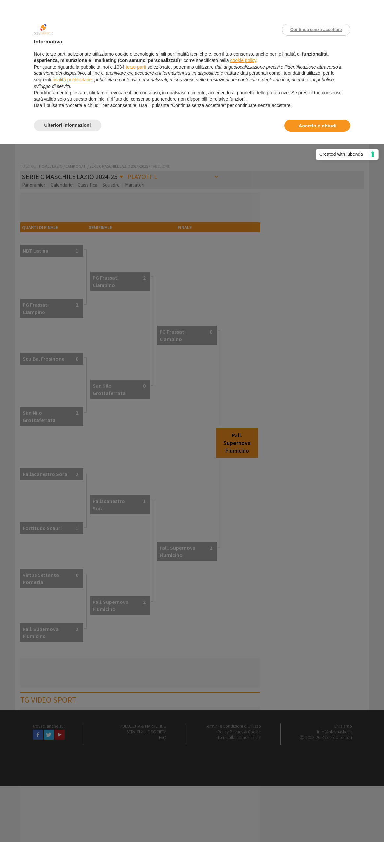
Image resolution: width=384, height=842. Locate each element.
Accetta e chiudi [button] (317, 125)
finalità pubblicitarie (72, 79)
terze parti (136, 67)
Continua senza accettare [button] (316, 29)
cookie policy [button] (243, 60)
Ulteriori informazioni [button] (67, 125)
